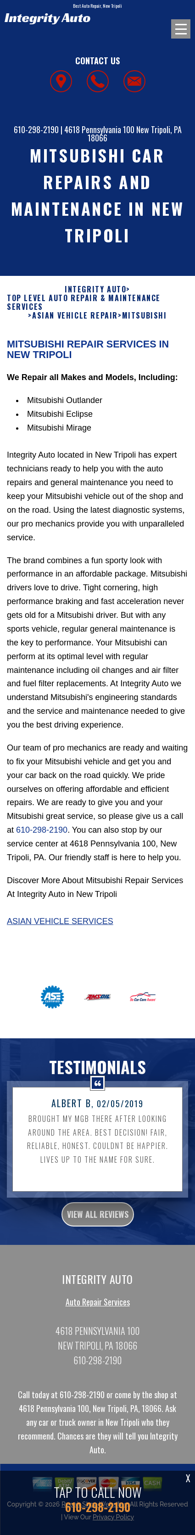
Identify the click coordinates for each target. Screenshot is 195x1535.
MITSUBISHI (144, 321)
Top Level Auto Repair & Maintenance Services (84, 308)
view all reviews (97, 1220)
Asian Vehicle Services (60, 927)
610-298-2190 (36, 129)
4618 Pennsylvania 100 (99, 129)
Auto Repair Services (98, 1308)
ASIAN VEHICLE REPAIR (75, 321)
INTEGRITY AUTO (95, 295)
